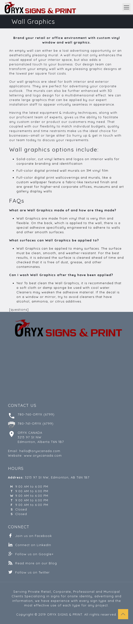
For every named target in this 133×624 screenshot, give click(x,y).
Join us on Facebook (33, 536)
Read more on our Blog (36, 563)
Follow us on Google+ (34, 554)
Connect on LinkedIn (33, 545)
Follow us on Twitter (32, 572)
